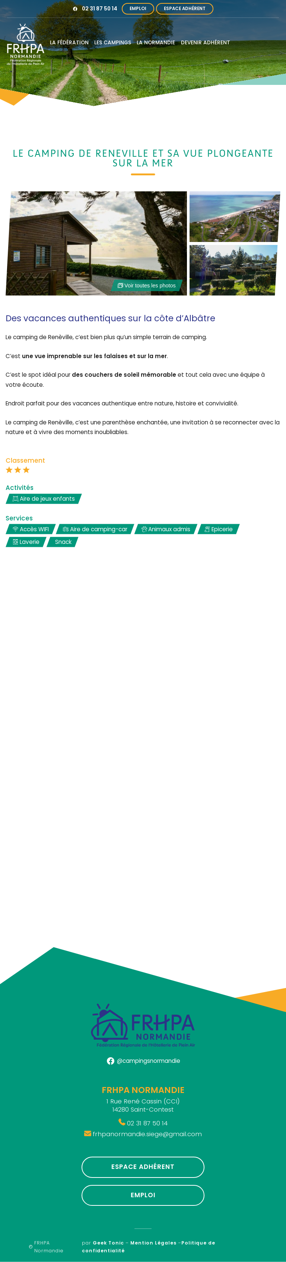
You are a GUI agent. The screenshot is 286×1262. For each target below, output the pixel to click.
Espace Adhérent (185, 9)
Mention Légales (153, 1243)
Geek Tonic (108, 1243)
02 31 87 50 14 (99, 8)
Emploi (138, 9)
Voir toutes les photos (146, 286)
